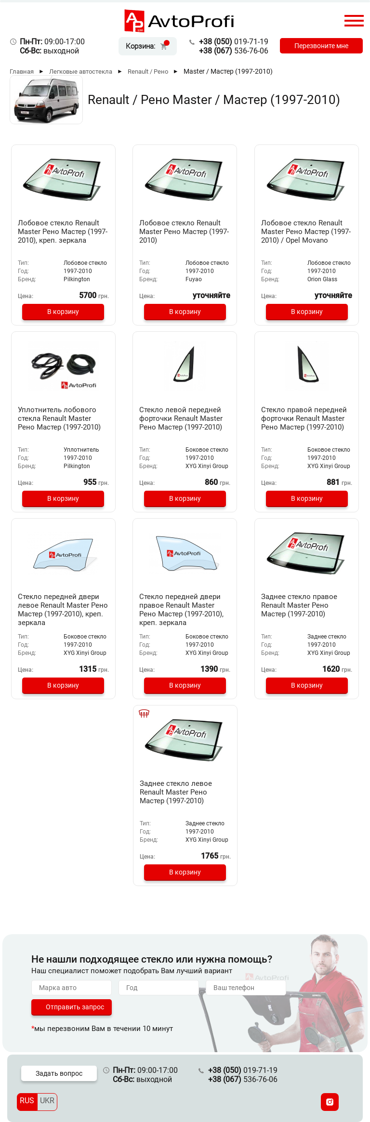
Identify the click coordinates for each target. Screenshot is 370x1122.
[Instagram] (330, 1102)
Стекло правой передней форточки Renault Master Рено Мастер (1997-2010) (304, 418)
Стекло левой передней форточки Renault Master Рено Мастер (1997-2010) (181, 418)
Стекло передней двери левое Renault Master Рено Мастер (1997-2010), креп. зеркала (63, 609)
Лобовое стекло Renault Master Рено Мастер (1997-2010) (184, 232)
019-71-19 (233, 41)
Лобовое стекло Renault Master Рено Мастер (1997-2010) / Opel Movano (306, 232)
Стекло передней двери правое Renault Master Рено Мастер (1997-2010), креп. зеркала (181, 609)
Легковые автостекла (80, 71)
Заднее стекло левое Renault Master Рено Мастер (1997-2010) (176, 792)
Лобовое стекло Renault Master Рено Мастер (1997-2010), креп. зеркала (62, 232)
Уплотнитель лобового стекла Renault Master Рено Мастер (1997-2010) (59, 418)
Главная (22, 71)
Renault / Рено (148, 71)
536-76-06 (233, 50)
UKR (47, 1100)
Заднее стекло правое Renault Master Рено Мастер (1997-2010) (299, 605)
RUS (27, 1100)
